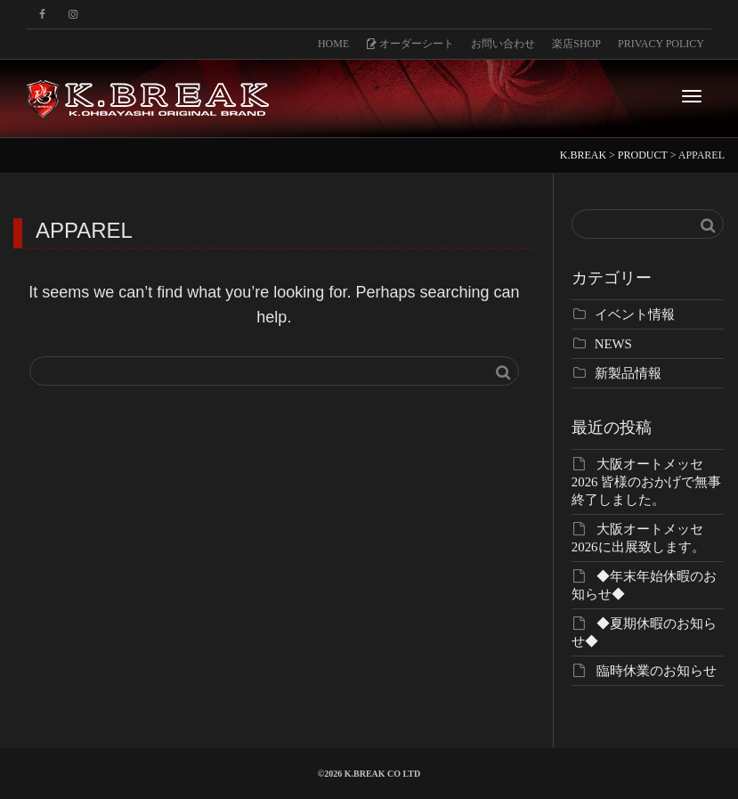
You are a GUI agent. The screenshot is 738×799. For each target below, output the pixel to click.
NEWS (613, 344)
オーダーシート (410, 43)
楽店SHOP (576, 43)
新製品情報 (628, 373)
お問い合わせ (503, 43)
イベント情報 (635, 314)
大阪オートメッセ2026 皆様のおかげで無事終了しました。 (646, 482)
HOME (333, 43)
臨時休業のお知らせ (656, 671)
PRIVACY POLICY (661, 43)
